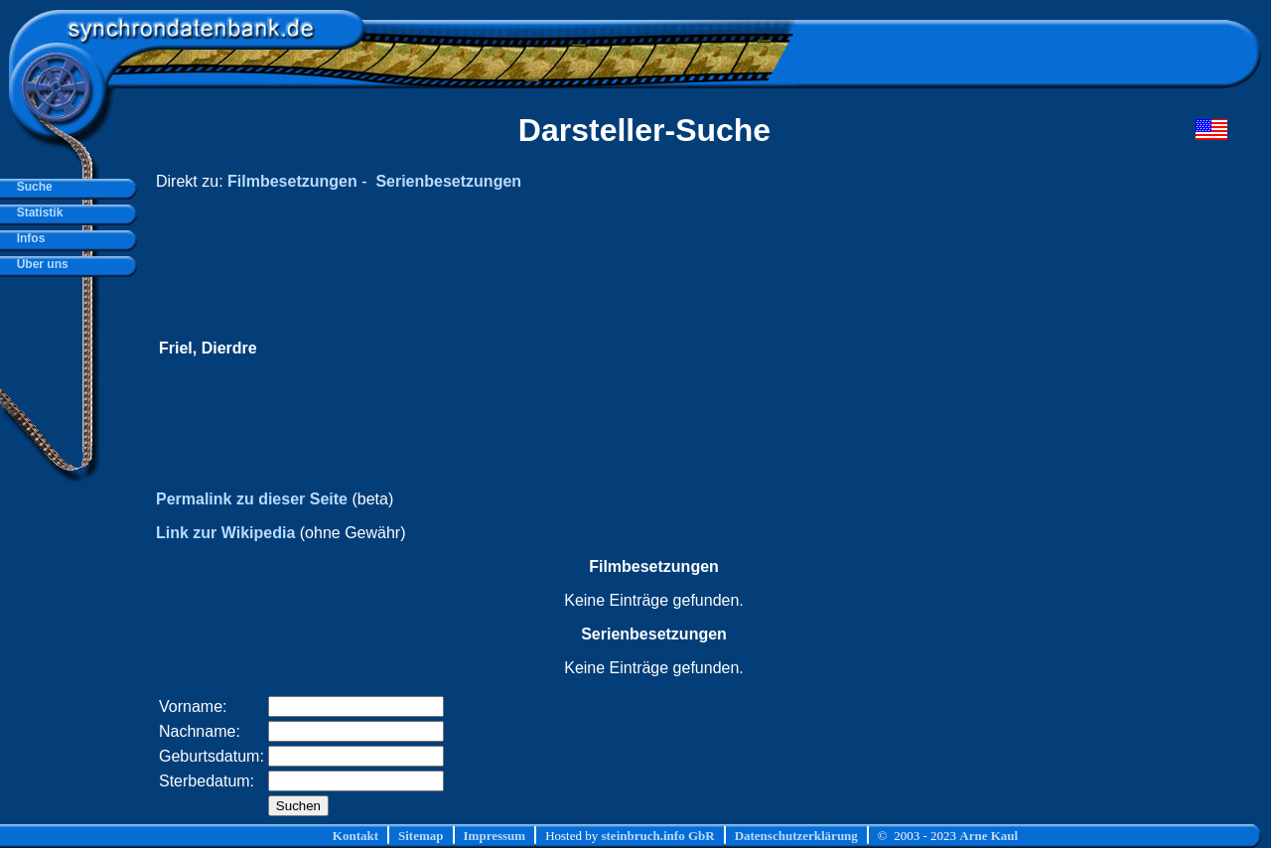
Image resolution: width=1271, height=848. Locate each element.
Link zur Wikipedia (225, 532)
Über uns (39, 264)
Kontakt (355, 835)
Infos (27, 238)
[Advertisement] (851, 349)
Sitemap (421, 835)
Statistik (36, 212)
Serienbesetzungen (448, 181)
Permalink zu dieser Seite (252, 499)
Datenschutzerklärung (796, 835)
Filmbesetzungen (292, 181)
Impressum (495, 835)
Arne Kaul (988, 835)
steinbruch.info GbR (657, 835)
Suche (31, 187)
